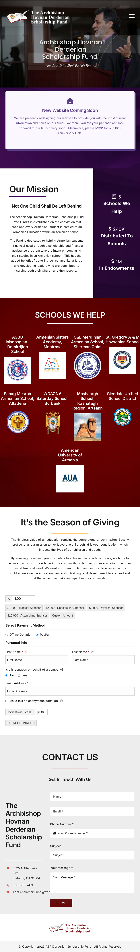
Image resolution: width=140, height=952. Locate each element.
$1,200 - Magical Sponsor (24, 607)
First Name (16, 652)
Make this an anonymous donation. (34, 701)
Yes (25, 675)
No (12, 675)
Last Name (83, 652)
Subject (55, 846)
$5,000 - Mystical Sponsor (106, 607)
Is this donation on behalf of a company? (34, 669)
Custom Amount (62, 615)
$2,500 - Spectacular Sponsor (65, 607)
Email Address (18, 683)
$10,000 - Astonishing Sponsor (27, 615)
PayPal (44, 634)
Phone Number (61, 824)
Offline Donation (20, 634)
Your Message (61, 868)
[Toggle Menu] (131, 16)
